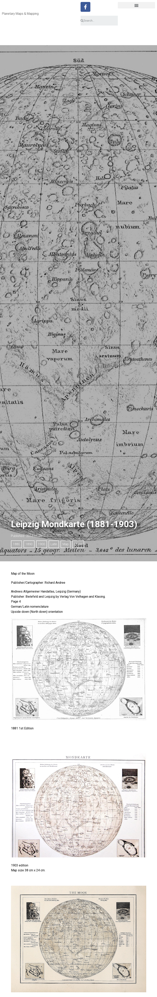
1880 (16, 544)
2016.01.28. (34, 536)
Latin (54, 544)
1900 (41, 544)
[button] (136, 5)
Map (66, 544)
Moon (78, 544)
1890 (29, 544)
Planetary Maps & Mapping (20, 14)
